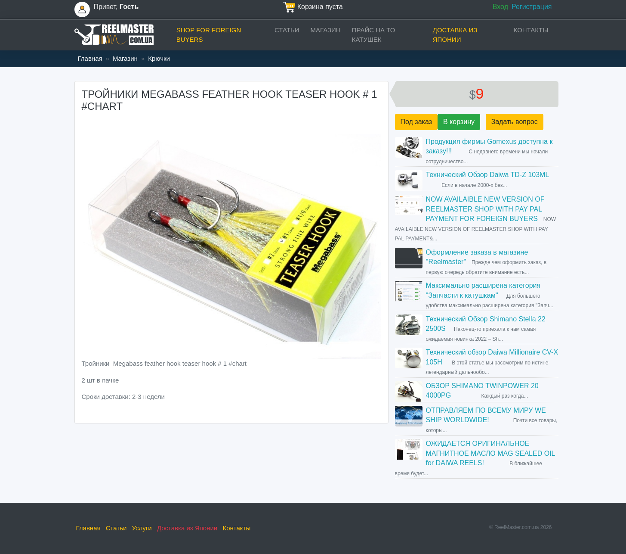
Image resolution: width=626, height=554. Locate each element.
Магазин (326, 30)
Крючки (159, 58)
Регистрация (532, 6)
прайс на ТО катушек (373, 35)
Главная (90, 58)
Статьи (286, 30)
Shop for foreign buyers (208, 35)
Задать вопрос (514, 121)
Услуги (142, 528)
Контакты (531, 30)
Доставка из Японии (455, 35)
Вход (500, 6)
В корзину (459, 121)
